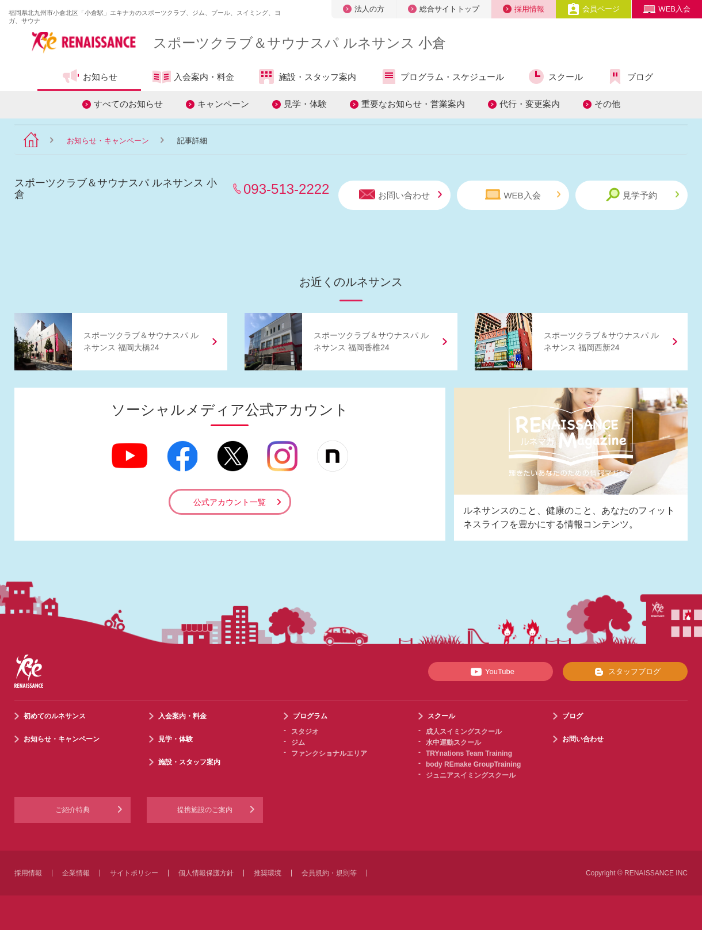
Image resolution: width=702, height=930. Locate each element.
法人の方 (363, 9)
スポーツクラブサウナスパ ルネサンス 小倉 (299, 43)
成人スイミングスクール (464, 732)
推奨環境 (267, 873)
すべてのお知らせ (128, 104)
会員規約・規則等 (329, 873)
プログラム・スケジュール (441, 76)
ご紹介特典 (72, 810)
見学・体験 (305, 104)
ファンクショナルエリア (329, 753)
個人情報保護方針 (206, 873)
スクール (555, 76)
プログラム (310, 716)
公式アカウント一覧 (229, 502)
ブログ (629, 76)
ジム (298, 742)
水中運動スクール (453, 742)
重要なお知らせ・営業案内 (413, 104)
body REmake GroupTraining (473, 764)
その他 (607, 104)
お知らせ (89, 76)
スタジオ (305, 732)
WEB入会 (666, 9)
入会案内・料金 (193, 77)
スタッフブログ (625, 672)
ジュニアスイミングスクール (471, 775)
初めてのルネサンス (55, 716)
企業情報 (76, 873)
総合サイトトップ (443, 9)
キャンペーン (223, 104)
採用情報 (523, 9)
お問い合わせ (400, 194)
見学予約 (642, 194)
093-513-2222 (286, 189)
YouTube (490, 672)
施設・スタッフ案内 (306, 76)
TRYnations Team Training (469, 753)
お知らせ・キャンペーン (108, 140)
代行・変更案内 (529, 104)
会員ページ (593, 9)
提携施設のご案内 (204, 810)
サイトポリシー (134, 873)
